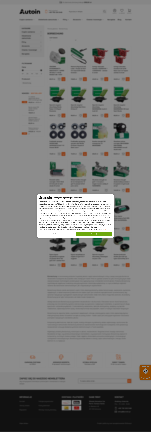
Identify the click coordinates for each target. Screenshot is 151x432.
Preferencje (57, 234)
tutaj (104, 229)
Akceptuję (94, 234)
